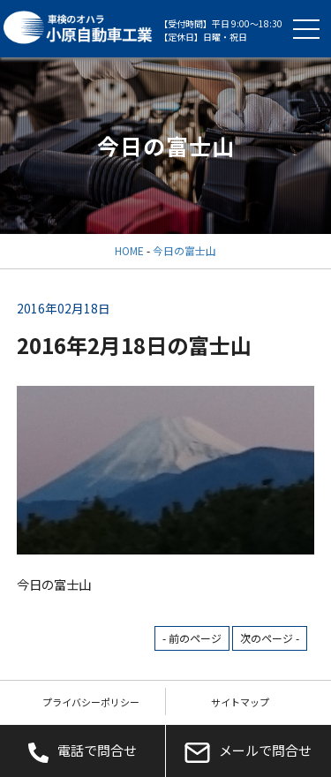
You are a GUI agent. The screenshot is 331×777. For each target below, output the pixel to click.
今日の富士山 (184, 250)
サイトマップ (240, 702)
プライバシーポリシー (90, 702)
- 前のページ (192, 637)
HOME (129, 250)
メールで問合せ (248, 751)
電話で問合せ (82, 751)
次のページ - (269, 637)
